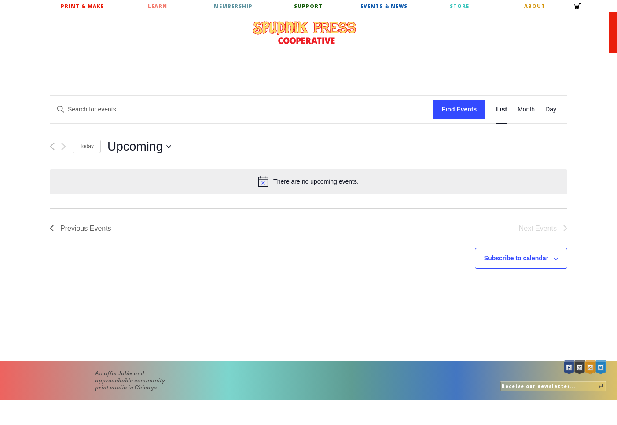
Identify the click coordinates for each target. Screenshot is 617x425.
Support (308, 6)
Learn (157, 6)
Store (459, 6)
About (534, 6)
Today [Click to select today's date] (87, 146)
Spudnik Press (304, 32)
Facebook (569, 367)
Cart (577, 9)
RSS (590, 367)
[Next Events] (63, 146)
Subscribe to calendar (516, 258)
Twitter (601, 367)
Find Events (459, 109)
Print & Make (82, 6)
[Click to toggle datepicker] (139, 146)
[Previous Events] (52, 146)
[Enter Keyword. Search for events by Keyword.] (241, 109)
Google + (580, 367)
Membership (233, 6)
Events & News (384, 6)
